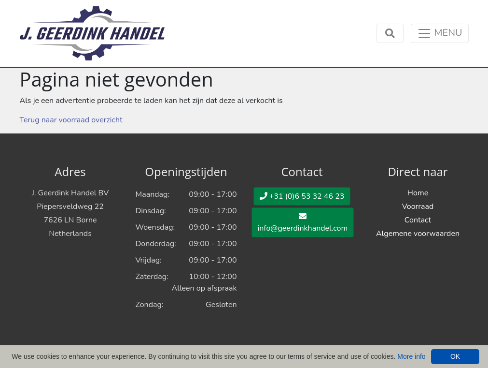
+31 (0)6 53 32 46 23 (302, 196)
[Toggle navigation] (439, 33)
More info (411, 356)
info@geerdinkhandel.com (303, 223)
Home (417, 193)
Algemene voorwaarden (418, 233)
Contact (417, 220)
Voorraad (418, 206)
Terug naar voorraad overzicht (71, 120)
